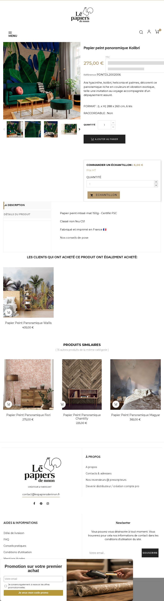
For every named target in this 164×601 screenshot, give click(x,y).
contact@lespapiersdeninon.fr (41, 494)
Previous (4, 129)
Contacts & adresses (98, 473)
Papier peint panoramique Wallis (28, 323)
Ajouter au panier (104, 139)
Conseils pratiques (15, 545)
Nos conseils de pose (74, 237)
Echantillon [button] (103, 195)
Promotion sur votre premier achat (26, 562)
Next (79, 129)
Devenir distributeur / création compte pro (112, 486)
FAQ (6, 539)
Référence (90, 74)
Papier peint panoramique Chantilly (82, 416)
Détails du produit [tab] (22, 214)
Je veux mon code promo (27, 589)
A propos (91, 467)
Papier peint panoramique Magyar (135, 415)
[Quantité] (104, 124)
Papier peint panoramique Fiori (28, 415)
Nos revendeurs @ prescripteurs (106, 479)
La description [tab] (19, 206)
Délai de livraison (14, 533)
